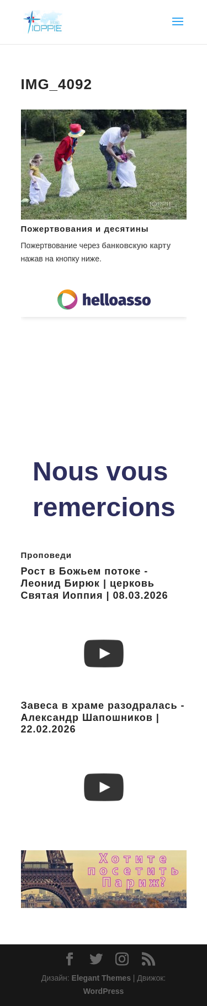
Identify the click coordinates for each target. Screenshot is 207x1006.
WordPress (103, 991)
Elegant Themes (101, 978)
